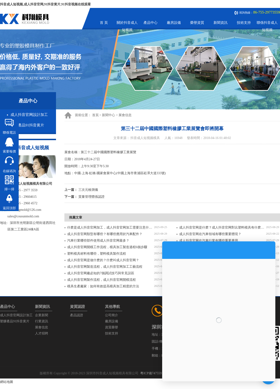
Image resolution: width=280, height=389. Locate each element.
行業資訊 (41, 321)
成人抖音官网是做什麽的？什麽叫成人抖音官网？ (103, 260)
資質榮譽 (111, 327)
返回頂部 (9, 208)
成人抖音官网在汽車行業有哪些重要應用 (208, 240)
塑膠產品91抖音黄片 (27, 125)
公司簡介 (111, 315)
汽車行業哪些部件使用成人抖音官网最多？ (98, 240)
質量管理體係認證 (91, 196)
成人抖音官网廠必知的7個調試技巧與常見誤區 (100, 273)
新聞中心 (108, 115)
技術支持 (244, 22)
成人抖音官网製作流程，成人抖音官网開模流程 (101, 279)
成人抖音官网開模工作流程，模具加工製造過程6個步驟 (107, 247)
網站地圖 (6, 382)
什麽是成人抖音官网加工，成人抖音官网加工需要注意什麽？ (110, 227)
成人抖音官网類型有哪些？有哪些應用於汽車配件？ (104, 234)
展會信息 (125, 115)
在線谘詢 (9, 171)
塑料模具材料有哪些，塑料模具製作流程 (96, 253)
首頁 (95, 115)
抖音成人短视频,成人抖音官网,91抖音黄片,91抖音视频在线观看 (45, 4)
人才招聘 (41, 333)
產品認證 (76, 315)
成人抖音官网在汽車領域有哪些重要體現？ (210, 234)
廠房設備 (174, 22)
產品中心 (151, 22)
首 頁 (104, 22)
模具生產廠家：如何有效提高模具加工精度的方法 (103, 286)
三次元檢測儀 (88, 189)
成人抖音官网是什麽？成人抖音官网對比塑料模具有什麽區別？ (222, 227)
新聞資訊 (221, 22)
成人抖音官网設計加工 (29, 115)
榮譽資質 (197, 22)
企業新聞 (41, 315)
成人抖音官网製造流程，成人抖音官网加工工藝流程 (104, 266)
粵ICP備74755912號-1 (155, 373)
